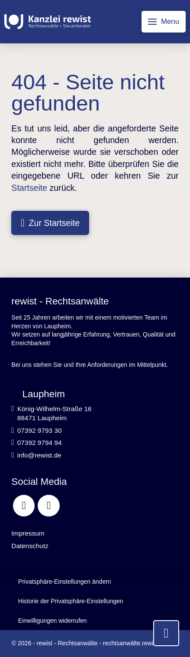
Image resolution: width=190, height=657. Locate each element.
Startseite (29, 188)
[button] (164, 22)
